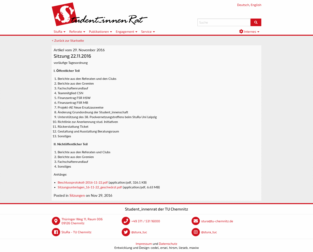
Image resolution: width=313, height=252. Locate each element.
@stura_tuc (139, 232)
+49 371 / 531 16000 (145, 221)
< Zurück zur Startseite (68, 40)
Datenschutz (168, 243)
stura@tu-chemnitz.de (217, 221)
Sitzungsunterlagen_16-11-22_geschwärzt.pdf (90, 187)
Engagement (125, 31)
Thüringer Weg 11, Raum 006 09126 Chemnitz (82, 221)
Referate (75, 31)
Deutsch (243, 5)
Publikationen (99, 31)
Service (146, 31)
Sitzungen (77, 195)
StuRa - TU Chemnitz (76, 232)
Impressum (144, 243)
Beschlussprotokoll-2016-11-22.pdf (83, 182)
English (256, 5)
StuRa (58, 31)
